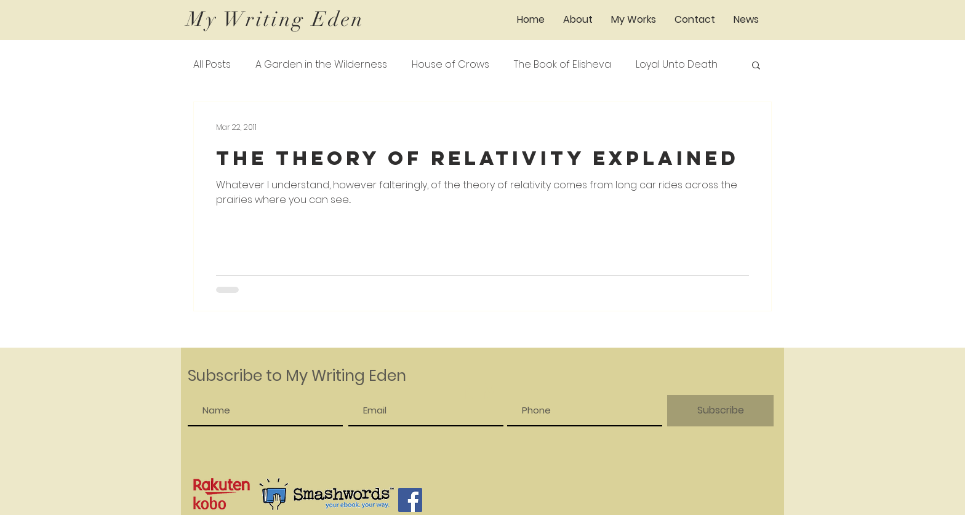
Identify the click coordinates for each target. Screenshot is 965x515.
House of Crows (450, 64)
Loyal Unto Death (677, 64)
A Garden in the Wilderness (321, 64)
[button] (633, 19)
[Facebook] (410, 500)
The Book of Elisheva (562, 64)
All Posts (212, 64)
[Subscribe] (720, 410)
